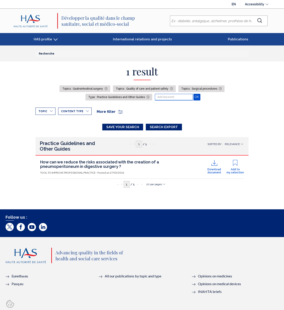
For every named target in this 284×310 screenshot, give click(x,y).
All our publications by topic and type (133, 276)
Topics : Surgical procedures (199, 88)
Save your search (122, 127)
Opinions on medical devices (219, 284)
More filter (110, 112)
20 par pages (154, 184)
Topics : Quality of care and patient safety (142, 88)
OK (197, 97)
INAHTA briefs (210, 291)
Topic (42, 111)
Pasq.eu (17, 284)
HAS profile (43, 39)
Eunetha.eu (20, 276)
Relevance (232, 144)
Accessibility (254, 4)
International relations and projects (142, 39)
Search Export (164, 127)
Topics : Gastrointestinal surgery (83, 88)
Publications (238, 39)
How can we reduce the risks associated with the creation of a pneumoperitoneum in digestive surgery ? (99, 164)
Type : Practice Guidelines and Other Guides (117, 97)
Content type (72, 111)
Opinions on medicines (215, 276)
